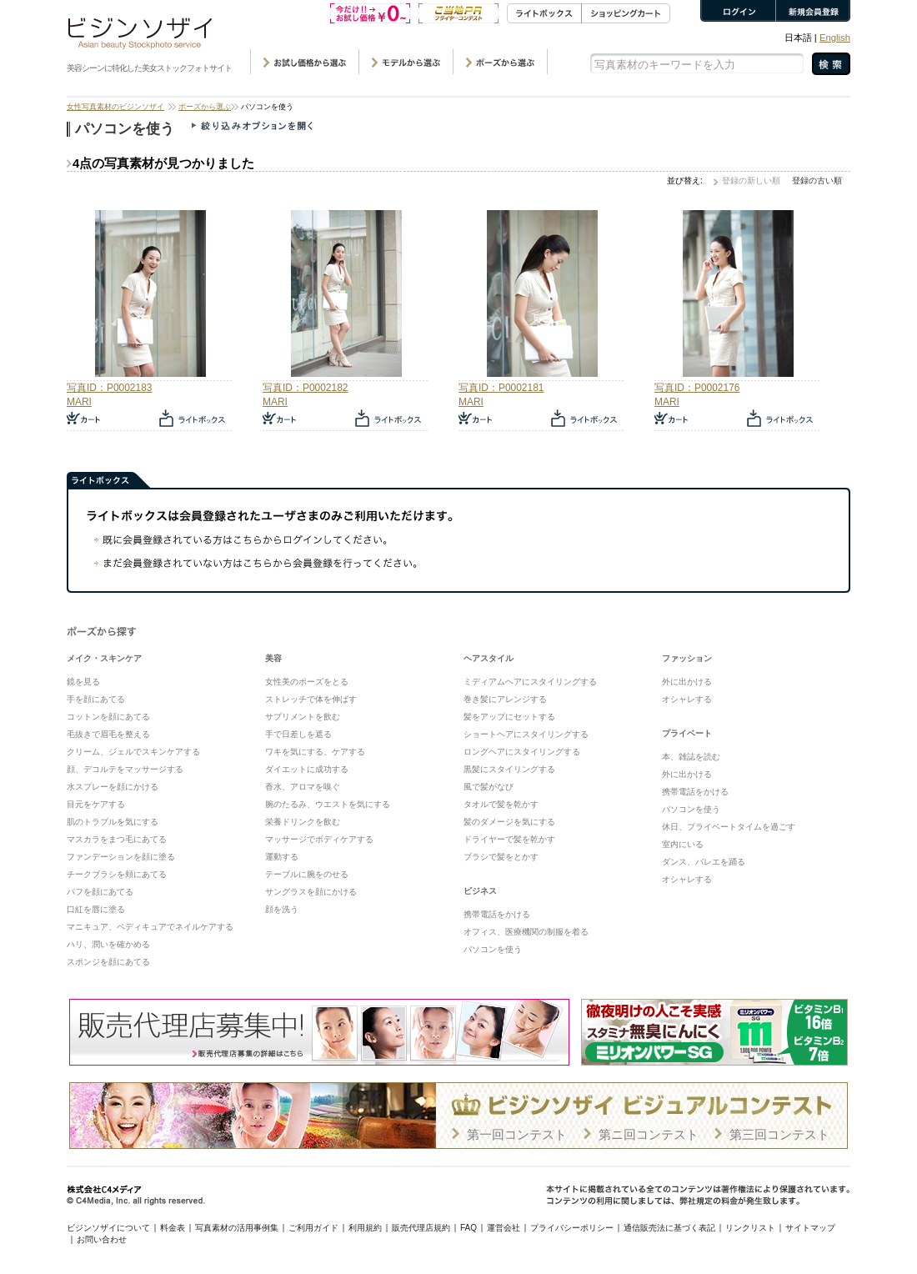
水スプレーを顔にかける (112, 786)
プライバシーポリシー (572, 1227)
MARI (79, 402)
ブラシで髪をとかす (501, 856)
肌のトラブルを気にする (112, 821)
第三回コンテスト (779, 1134)
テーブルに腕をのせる (306, 874)
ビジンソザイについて (108, 1227)
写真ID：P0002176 (696, 388)
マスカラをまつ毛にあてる (117, 839)
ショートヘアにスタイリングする (526, 734)
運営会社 (503, 1227)
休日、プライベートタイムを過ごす (728, 826)
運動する (281, 856)
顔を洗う (281, 909)
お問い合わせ (102, 1239)
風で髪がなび (489, 786)
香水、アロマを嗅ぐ (302, 786)
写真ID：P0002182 (305, 388)
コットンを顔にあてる (108, 716)
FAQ (468, 1227)
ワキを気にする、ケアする (315, 751)
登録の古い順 (817, 180)
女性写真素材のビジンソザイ (115, 107)
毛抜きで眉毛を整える (108, 734)
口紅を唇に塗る (96, 909)
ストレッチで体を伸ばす (311, 699)
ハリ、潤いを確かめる (108, 944)
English (834, 38)
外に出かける (687, 681)
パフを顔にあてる (100, 891)
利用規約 (365, 1227)
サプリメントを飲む (302, 716)
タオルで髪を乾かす (501, 804)
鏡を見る (83, 681)
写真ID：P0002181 (501, 388)
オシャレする (687, 699)
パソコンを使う (493, 949)
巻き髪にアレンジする (505, 699)
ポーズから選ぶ (204, 107)
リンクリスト (750, 1227)
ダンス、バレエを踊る (703, 861)
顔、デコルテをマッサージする (125, 769)
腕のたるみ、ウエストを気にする (327, 804)
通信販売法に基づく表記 (669, 1227)
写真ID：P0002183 (109, 388)
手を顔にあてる (96, 699)
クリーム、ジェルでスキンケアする (133, 751)
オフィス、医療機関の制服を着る (526, 931)
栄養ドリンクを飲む (302, 821)
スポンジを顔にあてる (108, 961)
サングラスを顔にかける (311, 891)
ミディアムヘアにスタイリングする (530, 681)
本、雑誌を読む (691, 756)
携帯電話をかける (497, 914)
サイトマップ (810, 1227)
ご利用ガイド (313, 1227)
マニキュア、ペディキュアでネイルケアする (150, 926)
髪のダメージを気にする (509, 821)
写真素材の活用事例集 (236, 1227)
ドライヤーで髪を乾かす (509, 839)
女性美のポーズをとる (306, 681)
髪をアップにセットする (509, 716)
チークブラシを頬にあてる (117, 874)
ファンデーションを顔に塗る (121, 856)
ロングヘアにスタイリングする (522, 751)
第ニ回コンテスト (649, 1134)
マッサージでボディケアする (319, 839)
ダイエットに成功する (306, 769)
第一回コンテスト (517, 1134)
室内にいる (683, 844)
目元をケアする (96, 804)
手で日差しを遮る (298, 734)
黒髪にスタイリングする (509, 769)
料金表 (172, 1227)
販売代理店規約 (421, 1227)
